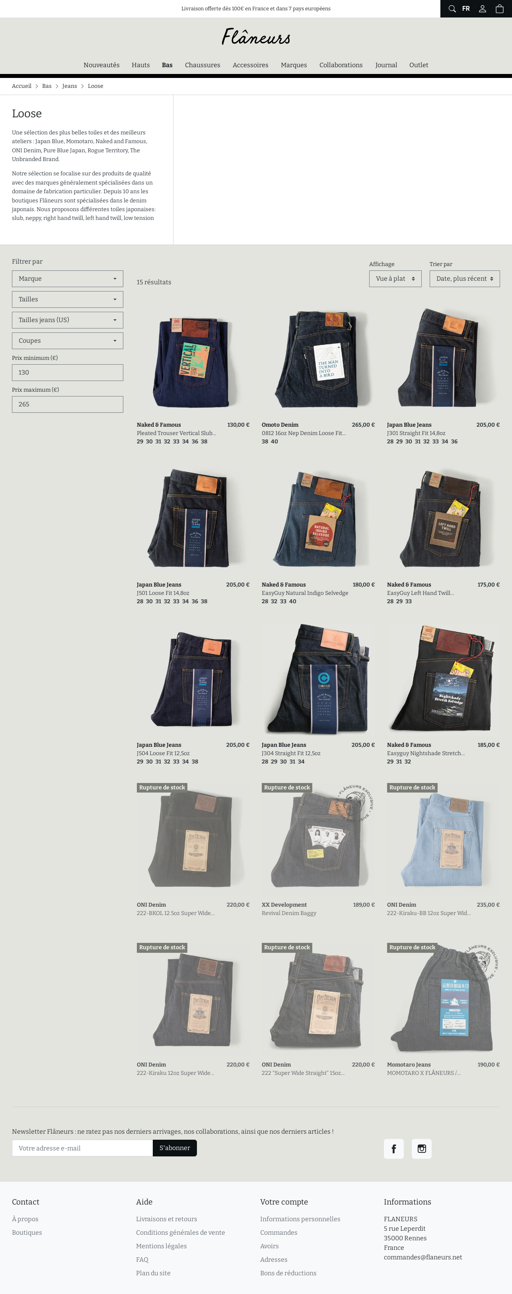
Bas (169, 64)
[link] (193, 359)
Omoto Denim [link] (280, 425)
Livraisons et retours (166, 1219)
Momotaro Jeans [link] (409, 1064)
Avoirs (269, 1246)
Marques (294, 65)
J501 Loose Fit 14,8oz (163, 593)
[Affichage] (395, 278)
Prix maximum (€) (35, 390)
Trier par (441, 264)
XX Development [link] (284, 905)
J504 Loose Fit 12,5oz (163, 753)
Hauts (141, 65)
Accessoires (251, 65)
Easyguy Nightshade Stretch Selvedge (424, 754)
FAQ (142, 1259)
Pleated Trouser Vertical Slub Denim (174, 433)
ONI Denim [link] (151, 905)
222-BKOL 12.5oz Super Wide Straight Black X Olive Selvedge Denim (177, 913)
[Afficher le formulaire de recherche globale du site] (451, 9)
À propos (25, 1219)
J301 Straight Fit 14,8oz (416, 433)
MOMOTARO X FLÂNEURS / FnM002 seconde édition (422, 1073)
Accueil (21, 86)
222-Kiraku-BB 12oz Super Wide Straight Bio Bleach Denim (428, 913)
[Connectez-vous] (482, 8)
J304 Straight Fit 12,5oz (291, 753)
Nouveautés (102, 65)
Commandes (279, 1232)
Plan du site (153, 1273)
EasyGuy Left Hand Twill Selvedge (418, 593)
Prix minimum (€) (35, 358)
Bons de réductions (288, 1273)
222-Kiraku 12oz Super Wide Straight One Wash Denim (173, 1073)
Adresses (274, 1259)
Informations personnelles (300, 1219)
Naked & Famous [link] (159, 425)
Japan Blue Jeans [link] (409, 425)
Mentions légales (161, 1246)
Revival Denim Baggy (289, 913)
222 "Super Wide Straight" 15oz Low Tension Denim (301, 1073)
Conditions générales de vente (180, 1232)
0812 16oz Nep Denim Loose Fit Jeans (302, 433)
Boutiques (27, 1232)
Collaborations (341, 65)
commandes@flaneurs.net (423, 1257)
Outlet (418, 65)
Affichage (382, 264)
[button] (499, 8)
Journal (386, 65)
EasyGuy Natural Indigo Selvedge (305, 593)
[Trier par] (465, 278)
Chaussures (202, 65)
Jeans (69, 86)
